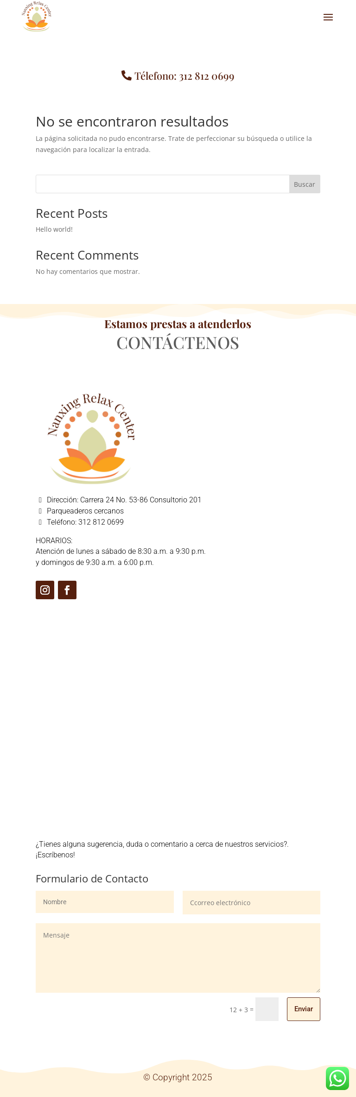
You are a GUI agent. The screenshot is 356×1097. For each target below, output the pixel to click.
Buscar (304, 184)
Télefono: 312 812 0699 (184, 75)
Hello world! (54, 229)
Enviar (303, 1009)
